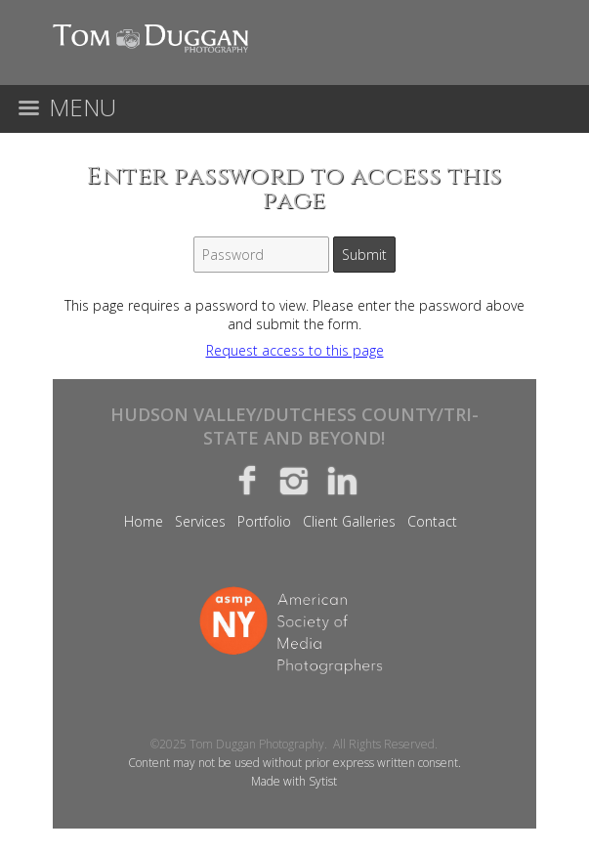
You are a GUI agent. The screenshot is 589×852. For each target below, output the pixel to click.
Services (200, 521)
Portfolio (264, 521)
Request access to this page (295, 350)
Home (143, 521)
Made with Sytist (294, 781)
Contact (432, 521)
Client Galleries (349, 521)
